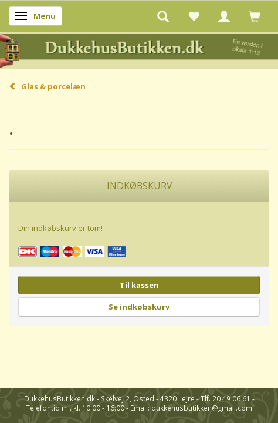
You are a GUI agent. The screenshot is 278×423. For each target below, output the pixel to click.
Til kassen (139, 285)
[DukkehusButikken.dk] (139, 50)
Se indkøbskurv (139, 306)
